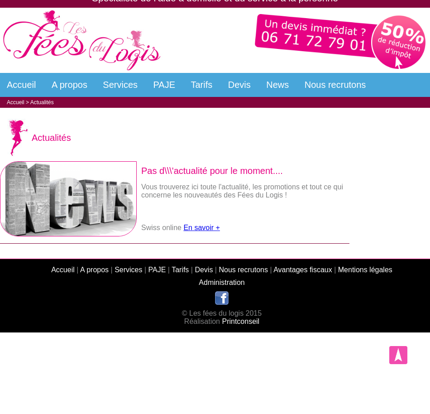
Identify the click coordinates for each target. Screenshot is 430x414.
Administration (221, 282)
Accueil (21, 85)
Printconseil (240, 321)
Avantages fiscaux (302, 270)
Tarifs (202, 85)
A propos (69, 85)
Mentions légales (365, 270)
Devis (239, 85)
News (277, 85)
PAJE (164, 85)
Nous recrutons (335, 85)
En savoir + (201, 227)
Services (120, 85)
